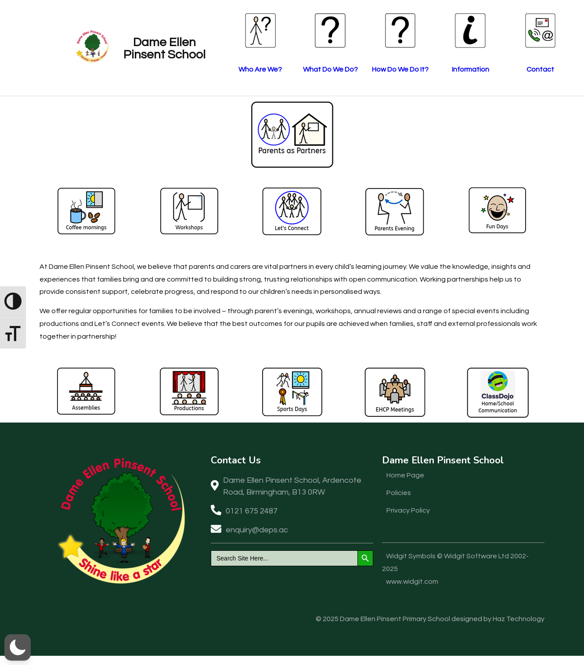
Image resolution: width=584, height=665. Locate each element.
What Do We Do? (298, 69)
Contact (509, 69)
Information (439, 69)
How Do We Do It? (369, 69)
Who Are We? (228, 69)
